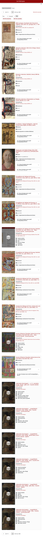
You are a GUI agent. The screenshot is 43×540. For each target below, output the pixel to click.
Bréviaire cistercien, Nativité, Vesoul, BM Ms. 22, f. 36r (27, 75)
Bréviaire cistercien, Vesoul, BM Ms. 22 (24, 52)
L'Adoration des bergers (21, 389)
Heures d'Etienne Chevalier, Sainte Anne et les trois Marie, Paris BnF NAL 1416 (28, 358)
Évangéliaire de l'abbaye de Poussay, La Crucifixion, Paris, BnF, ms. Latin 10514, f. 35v (28, 203)
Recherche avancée (37, 12)
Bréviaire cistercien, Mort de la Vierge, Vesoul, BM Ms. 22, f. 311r (28, 48)
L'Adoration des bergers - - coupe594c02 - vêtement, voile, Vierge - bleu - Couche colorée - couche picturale (27, 410)
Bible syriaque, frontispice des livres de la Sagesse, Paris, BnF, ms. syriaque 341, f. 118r (27, 23)
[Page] (3, 12)
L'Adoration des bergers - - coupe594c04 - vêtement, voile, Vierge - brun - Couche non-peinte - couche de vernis (27, 460)
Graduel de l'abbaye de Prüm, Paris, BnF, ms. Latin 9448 (27, 283)
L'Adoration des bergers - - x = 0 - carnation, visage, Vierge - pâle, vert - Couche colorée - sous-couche (27, 385)
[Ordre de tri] (15, 16)
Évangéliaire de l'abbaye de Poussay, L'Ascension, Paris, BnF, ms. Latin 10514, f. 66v (28, 177)
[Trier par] (7, 16)
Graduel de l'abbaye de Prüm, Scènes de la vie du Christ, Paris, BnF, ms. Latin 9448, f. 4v (28, 306)
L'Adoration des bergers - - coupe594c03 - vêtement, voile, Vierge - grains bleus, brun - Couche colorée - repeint (27, 435)
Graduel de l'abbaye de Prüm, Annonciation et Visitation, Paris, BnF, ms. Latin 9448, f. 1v (27, 279)
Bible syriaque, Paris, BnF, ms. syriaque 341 (25, 27)
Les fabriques (20, 1)
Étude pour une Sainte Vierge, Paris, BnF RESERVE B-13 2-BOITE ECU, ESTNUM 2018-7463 (27, 151)
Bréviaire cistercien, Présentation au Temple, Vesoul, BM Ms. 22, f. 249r (28, 99)
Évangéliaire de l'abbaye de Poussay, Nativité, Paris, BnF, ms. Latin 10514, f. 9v (28, 253)
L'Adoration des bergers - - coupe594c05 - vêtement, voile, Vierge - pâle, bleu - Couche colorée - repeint (27, 486)
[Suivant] (12, 12)
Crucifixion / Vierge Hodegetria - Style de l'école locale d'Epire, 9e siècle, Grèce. (26, 124)
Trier (21, 16)
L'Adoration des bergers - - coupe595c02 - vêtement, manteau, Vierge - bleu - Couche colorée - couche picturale (27, 511)
